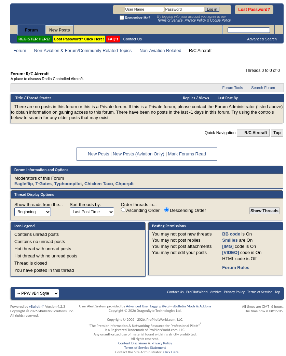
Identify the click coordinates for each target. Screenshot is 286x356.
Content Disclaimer (132, 343)
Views (204, 98)
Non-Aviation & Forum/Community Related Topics (83, 50)
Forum (31, 30)
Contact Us (132, 39)
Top (277, 132)
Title (19, 98)
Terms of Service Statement (145, 347)
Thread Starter (39, 98)
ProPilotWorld (197, 292)
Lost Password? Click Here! (79, 39)
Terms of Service (259, 292)
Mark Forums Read (187, 153)
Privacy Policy (234, 292)
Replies (189, 98)
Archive (215, 292)
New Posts (59, 30)
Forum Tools (232, 88)
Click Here (171, 352)
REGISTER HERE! (34, 39)
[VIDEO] (230, 252)
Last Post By (228, 98)
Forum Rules (235, 267)
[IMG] (227, 246)
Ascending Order (140, 210)
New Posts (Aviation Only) (138, 153)
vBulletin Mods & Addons (192, 306)
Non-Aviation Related (160, 50)
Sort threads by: (85, 204)
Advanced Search (262, 39)
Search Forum (263, 88)
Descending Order (185, 210)
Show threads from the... (38, 204)
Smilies (230, 240)
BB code (231, 234)
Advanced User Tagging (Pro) (148, 306)
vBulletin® (36, 306)
